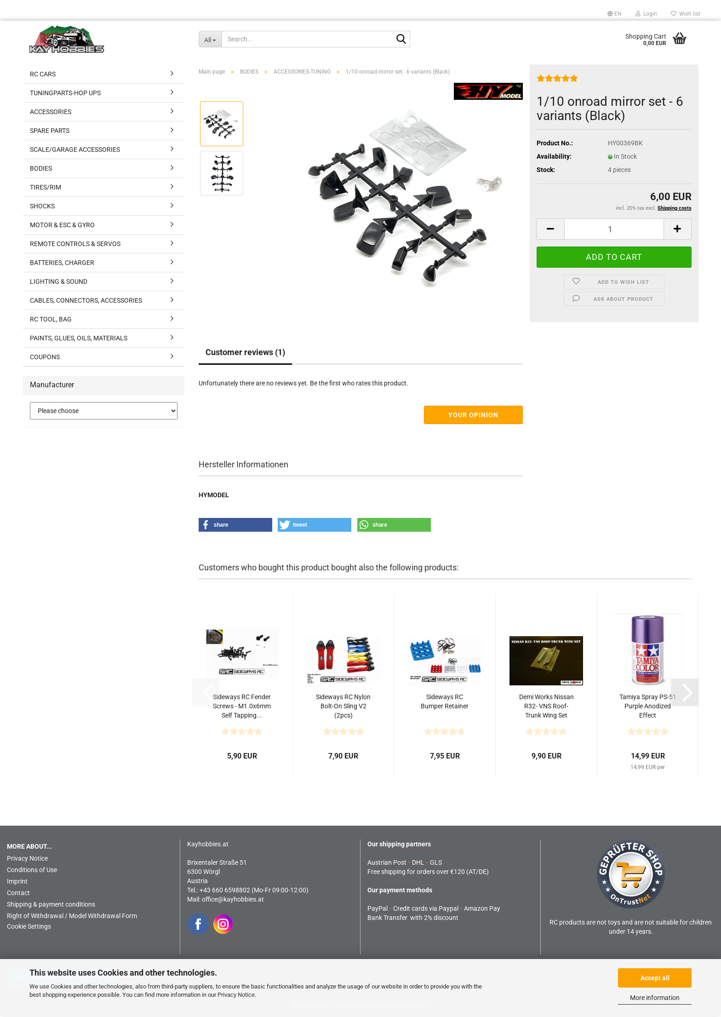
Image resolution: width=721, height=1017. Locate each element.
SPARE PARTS (49, 130)
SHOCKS (42, 206)
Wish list (685, 14)
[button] (615, 14)
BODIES (41, 168)
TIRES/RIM (45, 187)
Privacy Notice (236, 994)
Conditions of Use (32, 869)
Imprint (17, 881)
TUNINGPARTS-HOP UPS (65, 93)
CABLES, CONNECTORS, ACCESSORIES (86, 300)
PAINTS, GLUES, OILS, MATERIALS (78, 338)
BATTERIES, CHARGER (62, 262)
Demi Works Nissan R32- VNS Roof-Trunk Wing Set (546, 706)
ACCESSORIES (50, 111)
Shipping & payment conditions (51, 904)
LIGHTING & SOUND (58, 281)
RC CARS (43, 74)
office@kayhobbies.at (233, 899)
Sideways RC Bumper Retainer (445, 701)
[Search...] (210, 39)
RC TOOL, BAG (51, 319)
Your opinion (473, 415)
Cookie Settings (29, 926)
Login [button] (646, 14)
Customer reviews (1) (245, 352)
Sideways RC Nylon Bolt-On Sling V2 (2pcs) (343, 706)
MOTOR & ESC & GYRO (62, 225)
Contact (18, 892)
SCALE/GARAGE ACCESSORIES (75, 149)
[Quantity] (614, 229)
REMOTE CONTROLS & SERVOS (75, 243)
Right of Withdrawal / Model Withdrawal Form (72, 915)
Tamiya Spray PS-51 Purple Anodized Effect (647, 706)
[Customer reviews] (557, 82)
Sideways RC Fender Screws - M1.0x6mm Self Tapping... (242, 706)
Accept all (655, 978)
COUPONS (45, 357)
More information (655, 997)
